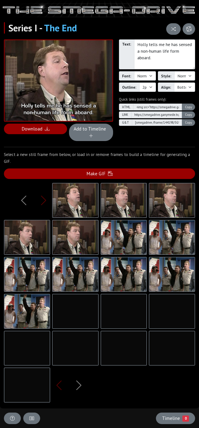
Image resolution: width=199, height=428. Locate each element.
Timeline (175, 418)
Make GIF (99, 173)
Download (35, 129)
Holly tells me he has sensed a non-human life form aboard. (164, 54)
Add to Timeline (91, 132)
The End (60, 28)
